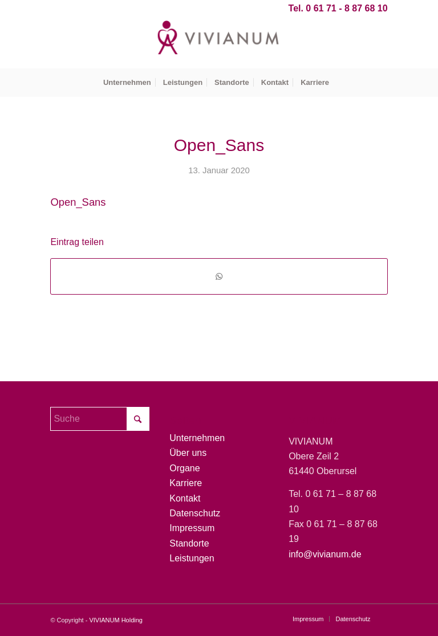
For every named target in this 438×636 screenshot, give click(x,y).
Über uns (187, 453)
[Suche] (99, 419)
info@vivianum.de (325, 554)
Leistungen (191, 558)
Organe (184, 468)
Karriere (185, 483)
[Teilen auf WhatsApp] (219, 276)
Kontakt (184, 498)
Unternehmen (197, 438)
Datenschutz (194, 513)
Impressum (191, 528)
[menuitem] (127, 82)
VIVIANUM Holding (116, 620)
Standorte (189, 543)
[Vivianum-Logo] (219, 42)
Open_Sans (78, 202)
